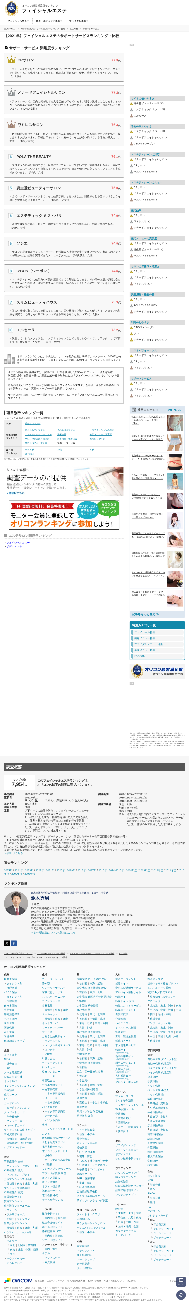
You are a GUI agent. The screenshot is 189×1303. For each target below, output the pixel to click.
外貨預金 (9, 1090)
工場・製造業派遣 (125, 1036)
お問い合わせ (94, 1280)
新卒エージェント (125, 1064)
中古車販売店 (50, 1089)
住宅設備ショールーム (17, 1205)
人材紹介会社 (123, 1070)
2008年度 (30, 873)
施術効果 (61, 434)
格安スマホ (168, 996)
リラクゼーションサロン (91, 1223)
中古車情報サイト (52, 1084)
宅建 (82, 1156)
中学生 (93, 1102)
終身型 (154, 1103)
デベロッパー (14, 1262)
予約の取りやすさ (66, 430)
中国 (178, 1009)
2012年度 (157, 870)
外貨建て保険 (155, 1142)
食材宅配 (47, 1005)
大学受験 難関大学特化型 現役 (94, 996)
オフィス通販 (50, 1181)
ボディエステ (14, 546)
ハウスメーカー (16, 1258)
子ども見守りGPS (52, 1199)
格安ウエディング (125, 1177)
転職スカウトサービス (128, 1005)
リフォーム (10, 1210)
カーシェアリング (52, 1062)
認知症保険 (153, 1138)
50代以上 (29, 454)
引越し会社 (48, 1058)
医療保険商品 (155, 1098)
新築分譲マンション (15, 1223)
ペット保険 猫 (155, 1094)
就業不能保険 (155, 1134)
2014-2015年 (116, 870)
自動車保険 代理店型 (159, 1063)
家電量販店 (83, 1246)
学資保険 (9, 1036)
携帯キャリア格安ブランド (162, 983)
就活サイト (121, 983)
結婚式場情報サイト (127, 1190)
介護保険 (152, 1147)
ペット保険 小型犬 (158, 1090)
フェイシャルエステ (18, 542)
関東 (138, 1213)
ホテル (46, 1253)
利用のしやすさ (97, 438)
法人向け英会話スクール (91, 1196)
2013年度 (144, 870)
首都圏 (10, 1183)
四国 (152, 1014)
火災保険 (9, 1009)
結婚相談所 (121, 1181)
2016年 (102, 870)
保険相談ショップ (14, 1040)
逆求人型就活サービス (128, 987)
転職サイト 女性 (124, 1001)
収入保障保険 (158, 1120)
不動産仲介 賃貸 (13, 1192)
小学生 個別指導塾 (87, 1089)
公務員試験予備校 (87, 1191)
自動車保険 (10, 979)
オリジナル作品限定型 (58, 1159)
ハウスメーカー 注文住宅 (17, 1232)
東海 (19, 1183)
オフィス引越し (51, 1177)
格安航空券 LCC (51, 1231)
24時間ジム (83, 1218)
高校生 (83, 1102)
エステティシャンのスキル (38, 434)
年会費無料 (13, 1116)
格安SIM (155, 996)
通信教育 (82, 1098)
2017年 (92, 870)
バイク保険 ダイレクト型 (162, 1068)
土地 (35, 1165)
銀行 (9, 1068)
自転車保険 (10, 1005)
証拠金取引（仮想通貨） (21, 1142)
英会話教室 (83, 1138)
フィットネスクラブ (88, 1214)
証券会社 (12, 1063)
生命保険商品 (155, 1112)
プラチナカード (162, 1237)
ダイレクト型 (14, 983)
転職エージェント (125, 1009)
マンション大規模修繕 (17, 1188)
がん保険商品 (155, 1125)
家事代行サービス (52, 992)
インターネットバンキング (19, 1085)
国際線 (59, 1235)
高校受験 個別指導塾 (89, 1031)
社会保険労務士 (99, 1160)
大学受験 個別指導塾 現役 (92, 987)
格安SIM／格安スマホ (160, 992)
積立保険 (152, 1165)
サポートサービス (141, 378)
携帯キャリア (155, 979)
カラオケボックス (125, 1230)
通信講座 (82, 1147)
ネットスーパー (51, 1023)
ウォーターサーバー (53, 979)
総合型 (48, 1155)
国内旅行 (50, 1218)
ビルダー (12, 1240)
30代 (59, 449)
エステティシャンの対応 (102, 430)
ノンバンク (23, 1107)
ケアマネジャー (101, 1165)
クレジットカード (14, 1112)
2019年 (71, 870)
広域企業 (155, 1018)
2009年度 (16, 873)
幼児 (82, 1134)
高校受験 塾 (83, 1009)
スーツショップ (86, 1259)
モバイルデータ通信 (159, 987)
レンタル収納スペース (58, 1045)
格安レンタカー (51, 1071)
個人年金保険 (155, 1156)
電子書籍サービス (52, 1146)
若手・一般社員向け (129, 1127)
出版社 (48, 1164)
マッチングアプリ (125, 1194)
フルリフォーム (16, 1214)
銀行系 (10, 1107)
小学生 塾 (82, 1080)
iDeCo (151, 1193)
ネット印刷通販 (124, 1100)
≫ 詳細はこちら (13, 853)
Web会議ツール (124, 1109)
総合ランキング (32, 423)
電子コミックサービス (55, 1151)
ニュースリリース (55, 1280)
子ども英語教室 (86, 1129)
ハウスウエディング (127, 1172)
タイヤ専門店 (84, 1268)
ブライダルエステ (125, 1145)
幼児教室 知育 (85, 1115)
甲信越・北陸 (97, 1018)
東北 (12, 1245)
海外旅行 (63, 1218)
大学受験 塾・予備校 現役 (92, 979)
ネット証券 (10, 1054)
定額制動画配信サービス (56, 1137)
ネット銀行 (10, 1081)
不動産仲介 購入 (13, 1170)
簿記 (89, 1156)
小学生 (104, 1102)
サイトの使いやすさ (35, 430)
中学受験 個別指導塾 (89, 1062)
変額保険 (152, 1160)
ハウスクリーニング (53, 996)
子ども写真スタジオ (53, 1142)
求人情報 (131, 1280)
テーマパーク (123, 1235)
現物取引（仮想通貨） (19, 1138)
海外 (55, 1249)
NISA (7, 1059)
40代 (92, 449)
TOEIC (83, 1160)
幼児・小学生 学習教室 (90, 1111)
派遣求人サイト (124, 1040)
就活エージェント (125, 979)
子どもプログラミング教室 (92, 1200)
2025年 (8, 870)
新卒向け (123, 1131)
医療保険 (9, 1027)
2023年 (29, 870)
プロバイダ (153, 1001)
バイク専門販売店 (55, 1111)
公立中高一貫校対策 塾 (90, 1071)
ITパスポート (97, 1169)
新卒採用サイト (124, 1057)
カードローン (12, 1103)
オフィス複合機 (51, 1186)
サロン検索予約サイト (128, 1158)
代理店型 (12, 987)
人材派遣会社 (123, 1077)
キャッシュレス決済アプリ (19, 1129)
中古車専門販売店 (55, 1093)
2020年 (60, 870)
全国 (136, 1226)
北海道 (83, 1014)
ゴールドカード (16, 1125)
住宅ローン (10, 1094)
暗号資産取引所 (13, 1134)
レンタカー (48, 1067)
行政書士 (84, 1165)
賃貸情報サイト (13, 1196)
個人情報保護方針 (76, 1280)
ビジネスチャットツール (129, 1104)
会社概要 (39, 1280)
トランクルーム (51, 1040)
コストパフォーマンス (36, 443)
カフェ (46, 1133)
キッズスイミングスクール (91, 1227)
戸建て (26, 1165)
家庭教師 (82, 1107)
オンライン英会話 (87, 1142)
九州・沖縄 (85, 1027)
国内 (47, 1249)
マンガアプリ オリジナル (56, 1168)
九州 (35, 1183)
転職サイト (121, 996)
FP (81, 1151)
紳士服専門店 (84, 1254)
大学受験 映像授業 (87, 1005)
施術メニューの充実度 (101, 434)
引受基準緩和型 (159, 1107)
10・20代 (29, 449)
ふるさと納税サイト (53, 1036)
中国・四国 (31, 1249)
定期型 (164, 1103)
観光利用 (50, 1262)
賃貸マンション (13, 1201)
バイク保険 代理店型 (159, 1072)
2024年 (19, 870)
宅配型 (48, 1053)
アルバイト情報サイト (128, 992)
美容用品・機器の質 (67, 438)
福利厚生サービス (52, 1190)
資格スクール (84, 1173)
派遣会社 (120, 1031)
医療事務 (90, 1151)
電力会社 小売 (50, 1195)
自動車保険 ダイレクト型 (162, 1059)
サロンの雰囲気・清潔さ (37, 438)
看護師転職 (121, 1014)
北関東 (21, 1245)
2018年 (82, 870)
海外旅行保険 (12, 1014)
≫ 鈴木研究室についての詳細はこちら (53, 932)
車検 (44, 1124)
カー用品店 (83, 1263)
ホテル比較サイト (52, 1226)
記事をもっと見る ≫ (145, 614)
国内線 (48, 1235)
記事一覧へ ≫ (174, 410)
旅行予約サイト (51, 1213)
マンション (13, 1165)
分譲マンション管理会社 (18, 1179)
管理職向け (124, 1122)
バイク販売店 (50, 1107)
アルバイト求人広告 (127, 1081)
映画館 (119, 1208)
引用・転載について (114, 1280)
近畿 (27, 1183)
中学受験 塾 (83, 1053)
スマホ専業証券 (13, 1072)
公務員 (83, 1169)
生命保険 (9, 1023)
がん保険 (9, 1031)
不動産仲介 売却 (13, 1161)
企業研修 (120, 1113)
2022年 (39, 870)
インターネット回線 (159, 1023)
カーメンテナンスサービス (57, 1129)
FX (5, 1098)
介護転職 (120, 1018)
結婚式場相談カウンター (129, 1185)
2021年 (50, 870)
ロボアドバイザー (14, 1147)
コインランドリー (52, 1001)
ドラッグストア (86, 1250)
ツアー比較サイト (52, 1240)
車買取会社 (48, 1080)
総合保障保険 (155, 1151)
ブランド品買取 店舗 (54, 1173)
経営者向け (124, 1118)
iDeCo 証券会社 (13, 1076)
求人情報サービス (125, 1045)
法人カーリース (124, 1096)
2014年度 (131, 870)
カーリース (48, 1076)
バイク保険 (10, 992)
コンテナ (50, 1049)
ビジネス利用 (52, 1257)
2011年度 (170, 870)
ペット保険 (10, 1018)
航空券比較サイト (52, 1222)
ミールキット (50, 1014)
